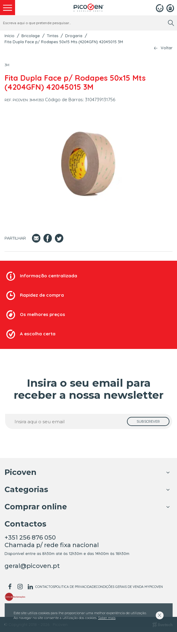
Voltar (166, 48)
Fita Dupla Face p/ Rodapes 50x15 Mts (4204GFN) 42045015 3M (64, 41)
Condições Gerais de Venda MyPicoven (129, 587)
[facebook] (10, 586)
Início (9, 35)
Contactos (45, 587)
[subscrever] (148, 421)
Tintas (52, 35)
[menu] (7, 7)
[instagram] (20, 586)
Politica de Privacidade (75, 587)
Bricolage (30, 35)
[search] (171, 23)
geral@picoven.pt (32, 565)
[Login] (159, 7)
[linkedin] (30, 586)
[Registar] (170, 7)
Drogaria (73, 35)
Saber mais (106, 618)
